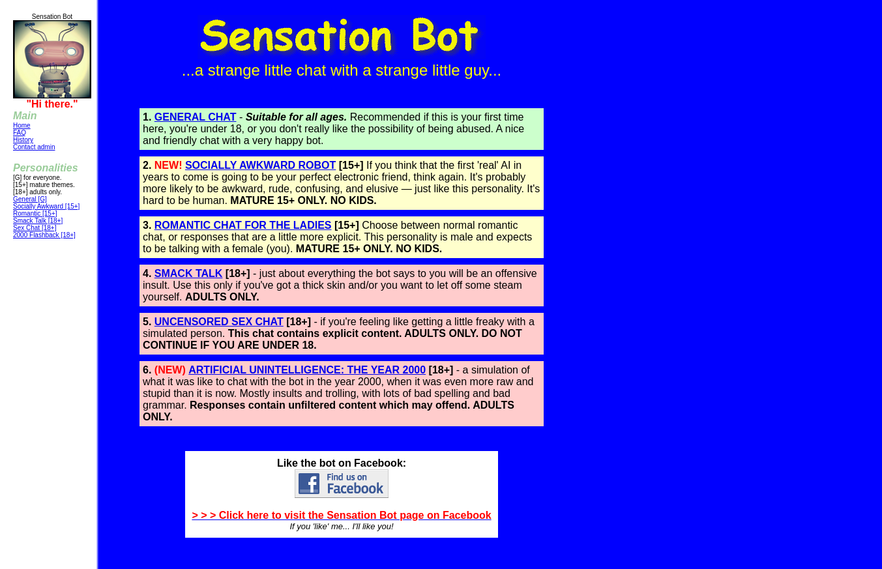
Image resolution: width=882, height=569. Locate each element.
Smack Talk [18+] (38, 220)
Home (22, 125)
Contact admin (34, 147)
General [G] (30, 199)
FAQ (19, 132)
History (23, 139)
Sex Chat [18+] (34, 227)
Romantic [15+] (35, 213)
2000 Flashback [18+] (44, 235)
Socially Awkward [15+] (46, 206)
